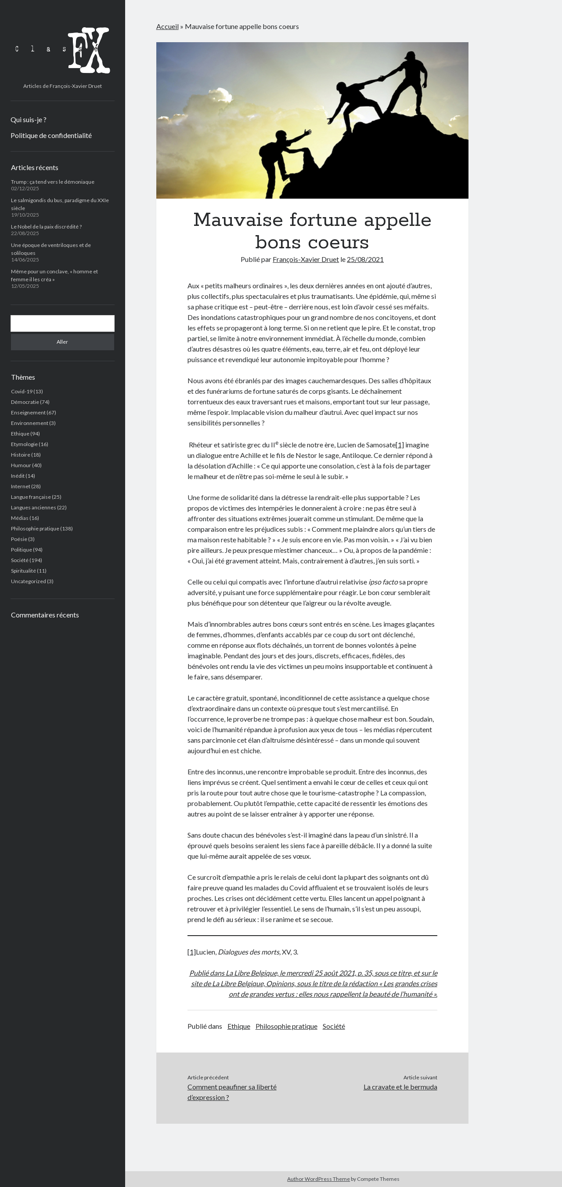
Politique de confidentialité (51, 135)
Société (20, 560)
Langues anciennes (33, 507)
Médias (20, 518)
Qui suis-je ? (29, 119)
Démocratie (25, 402)
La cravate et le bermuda (400, 1086)
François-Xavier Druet (306, 259)
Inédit (18, 475)
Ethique (20, 433)
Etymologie (24, 444)
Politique (21, 549)
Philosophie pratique (35, 528)
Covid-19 (21, 391)
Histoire (20, 454)
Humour (21, 465)
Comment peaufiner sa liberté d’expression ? (232, 1091)
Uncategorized (28, 581)
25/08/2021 (365, 259)
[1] (400, 444)
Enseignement (28, 412)
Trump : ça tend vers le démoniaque (52, 181)
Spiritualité (23, 570)
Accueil (167, 26)
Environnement (29, 423)
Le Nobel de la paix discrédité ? (46, 226)
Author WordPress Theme (318, 1179)
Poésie (19, 539)
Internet (20, 486)
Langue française (31, 497)
